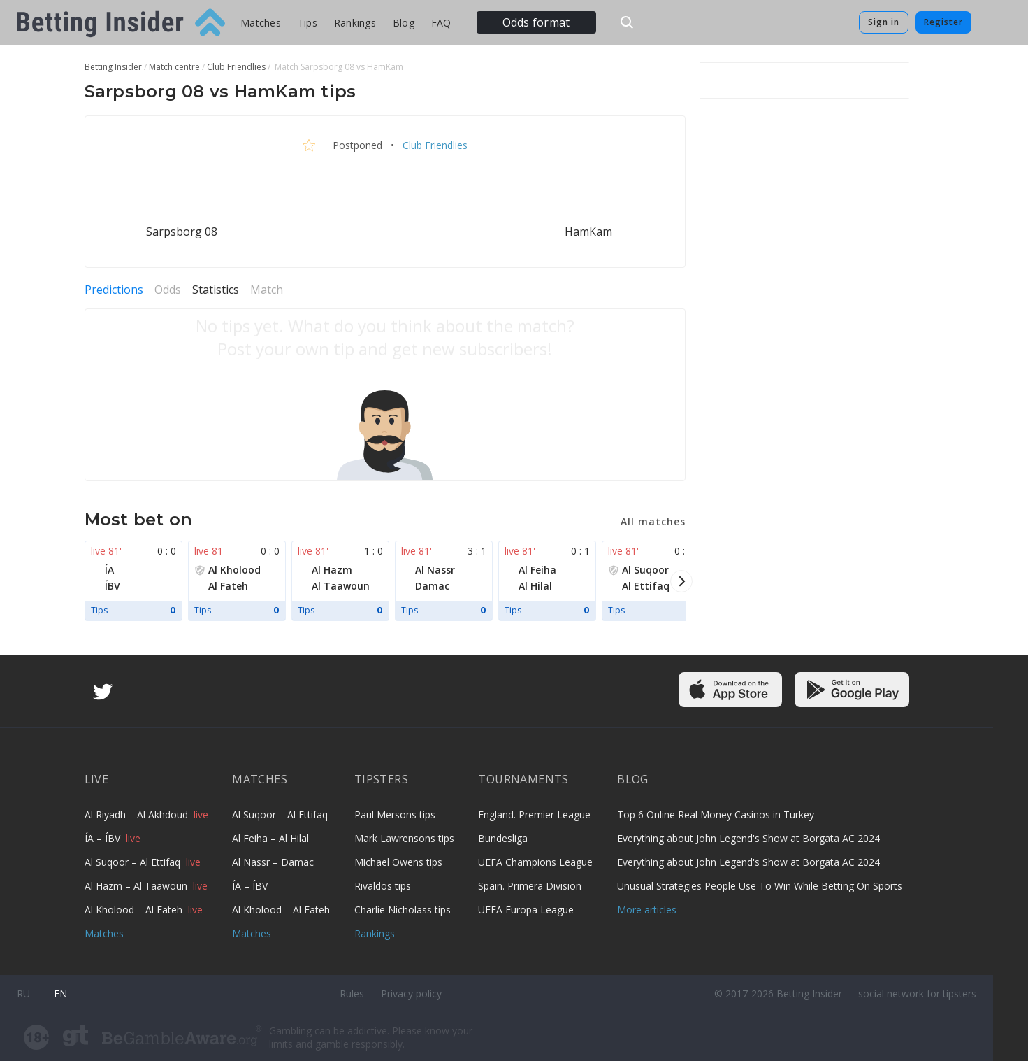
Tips (307, 22)
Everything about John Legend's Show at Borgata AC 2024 (748, 838)
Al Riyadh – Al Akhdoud (138, 814)
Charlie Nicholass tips (402, 909)
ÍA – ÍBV (104, 838)
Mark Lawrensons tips (404, 838)
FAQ (441, 22)
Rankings (355, 22)
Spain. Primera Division (529, 885)
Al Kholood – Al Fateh (135, 909)
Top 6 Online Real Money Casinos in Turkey (715, 814)
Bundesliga (503, 838)
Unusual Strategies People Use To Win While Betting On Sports (759, 885)
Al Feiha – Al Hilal (270, 838)
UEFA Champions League (535, 862)
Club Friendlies (434, 145)
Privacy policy (411, 993)
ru (23, 993)
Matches (260, 22)
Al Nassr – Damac (273, 862)
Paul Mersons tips (394, 814)
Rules (352, 993)
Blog (403, 22)
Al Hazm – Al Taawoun (137, 885)
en (60, 993)
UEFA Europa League (526, 909)
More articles (646, 909)
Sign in (883, 22)
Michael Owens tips (398, 862)
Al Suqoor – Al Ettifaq (134, 862)
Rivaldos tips (382, 885)
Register (943, 22)
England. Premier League (534, 814)
